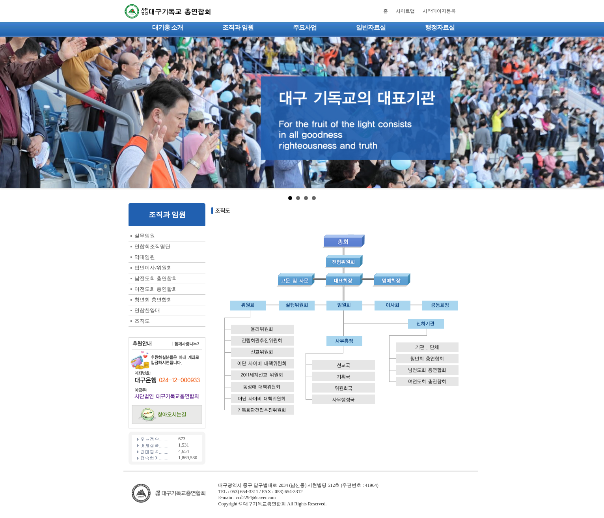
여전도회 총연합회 (155, 289)
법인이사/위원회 (153, 268)
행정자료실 (440, 27)
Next (593, 113)
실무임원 (144, 236)
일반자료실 (371, 27)
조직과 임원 (237, 27)
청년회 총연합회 (153, 300)
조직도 (142, 321)
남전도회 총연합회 (155, 278)
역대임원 (144, 257)
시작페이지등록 (439, 11)
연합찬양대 (147, 310)
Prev (10, 113)
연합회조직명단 (152, 246)
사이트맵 (405, 11)
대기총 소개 (167, 27)
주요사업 (305, 27)
